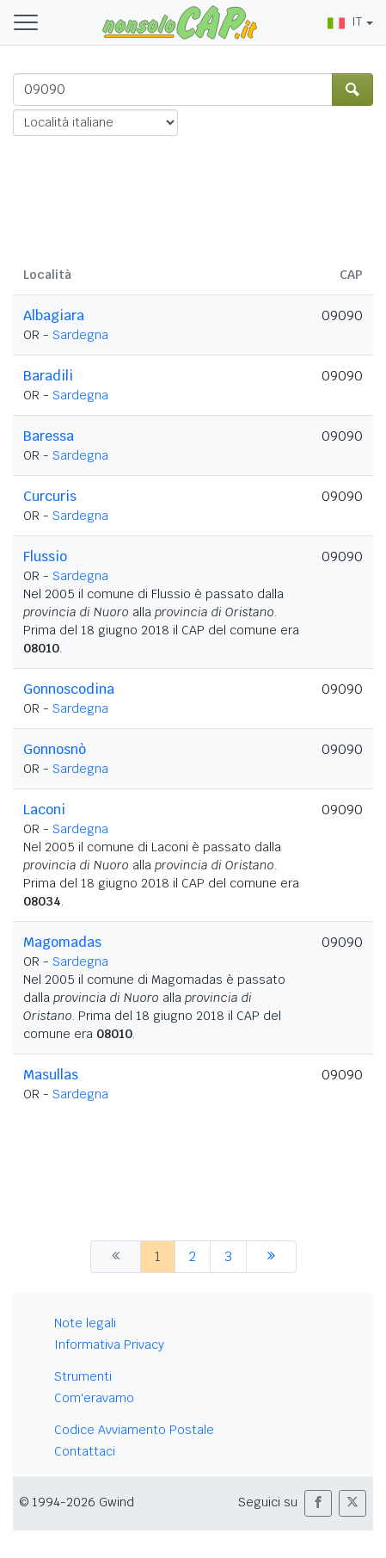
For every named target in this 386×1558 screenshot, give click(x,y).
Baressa (48, 436)
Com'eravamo (94, 1398)
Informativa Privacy (109, 1344)
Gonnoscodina (68, 689)
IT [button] (345, 21)
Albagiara (53, 315)
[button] (318, 1503)
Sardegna (80, 335)
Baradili (48, 376)
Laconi (44, 810)
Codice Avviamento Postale (134, 1429)
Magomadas (62, 942)
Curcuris (50, 496)
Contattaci (84, 1451)
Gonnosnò (54, 749)
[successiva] (271, 1256)
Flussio (45, 556)
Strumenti (83, 1376)
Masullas (50, 1075)
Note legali (85, 1323)
